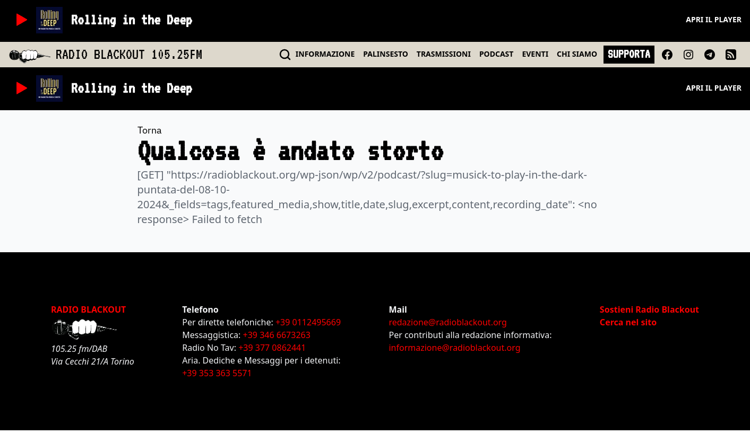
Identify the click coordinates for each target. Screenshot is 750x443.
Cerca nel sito (628, 322)
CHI (577, 54)
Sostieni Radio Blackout (649, 309)
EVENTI (535, 54)
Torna (149, 130)
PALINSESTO (385, 54)
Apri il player (714, 19)
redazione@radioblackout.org (447, 322)
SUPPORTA (629, 54)
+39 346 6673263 (277, 335)
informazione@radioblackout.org (454, 347)
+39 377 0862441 (272, 347)
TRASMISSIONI (444, 54)
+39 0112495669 (308, 322)
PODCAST (496, 54)
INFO (325, 54)
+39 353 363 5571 (217, 373)
